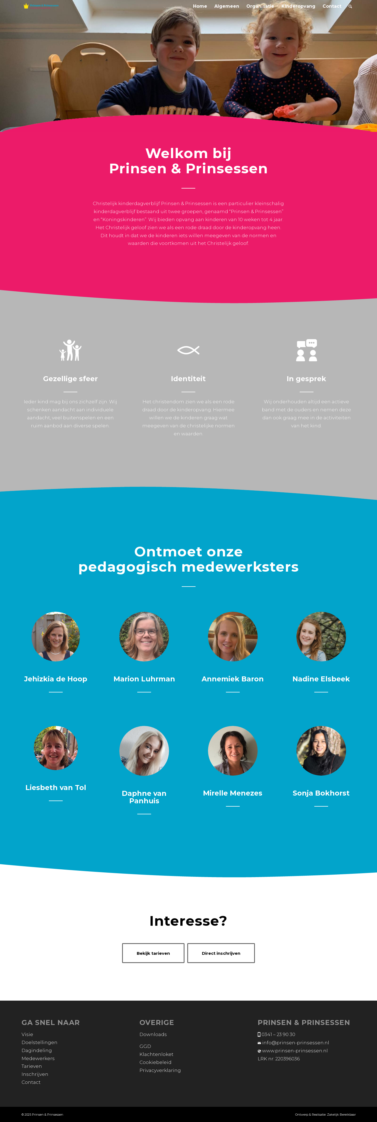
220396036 (287, 1058)
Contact (31, 1082)
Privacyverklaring (160, 1070)
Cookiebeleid (155, 1062)
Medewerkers (38, 1058)
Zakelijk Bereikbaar (341, 1114)
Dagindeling (37, 1050)
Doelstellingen (39, 1042)
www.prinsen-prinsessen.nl (295, 1050)
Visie (27, 1034)
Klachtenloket (156, 1054)
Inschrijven (35, 1074)
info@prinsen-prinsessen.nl (295, 1042)
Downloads (153, 1034)
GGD (145, 1046)
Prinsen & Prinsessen (47, 1114)
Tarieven (32, 1066)
